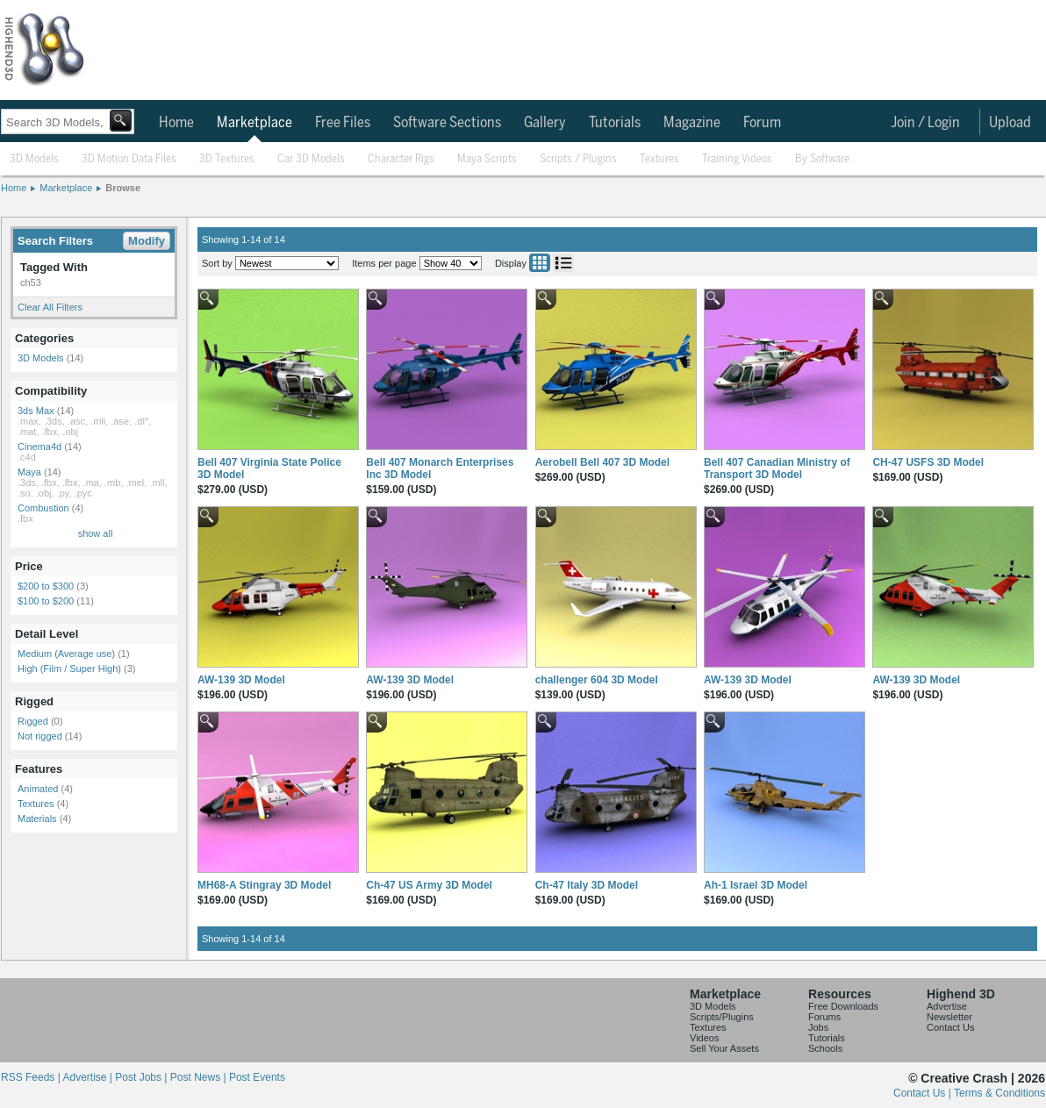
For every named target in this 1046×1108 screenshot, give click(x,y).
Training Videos (737, 159)
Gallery (545, 123)
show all (95, 533)
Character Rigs (401, 159)
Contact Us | (923, 1093)
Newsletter (949, 1016)
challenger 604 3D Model (596, 680)
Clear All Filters (50, 307)
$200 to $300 (46, 586)
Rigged (33, 721)
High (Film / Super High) (69, 668)
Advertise (947, 1006)
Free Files (342, 123)
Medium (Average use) (66, 653)
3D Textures (226, 159)
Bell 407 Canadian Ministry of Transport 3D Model (777, 468)
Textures (659, 159)
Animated (38, 788)
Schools (825, 1048)
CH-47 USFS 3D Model (928, 462)
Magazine (691, 123)
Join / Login (925, 123)
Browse (122, 187)
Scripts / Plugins (578, 159)
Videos (704, 1038)
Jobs (818, 1027)
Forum (762, 123)
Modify (146, 240)
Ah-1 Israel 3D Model (755, 885)
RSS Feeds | (31, 1077)
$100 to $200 (46, 601)
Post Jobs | (142, 1077)
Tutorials (615, 123)
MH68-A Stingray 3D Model (264, 885)
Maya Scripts (487, 159)
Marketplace (254, 123)
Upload (1010, 123)
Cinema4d (39, 446)
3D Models (34, 159)
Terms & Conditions (999, 1093)
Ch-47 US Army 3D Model (429, 885)
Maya (29, 472)
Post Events (257, 1077)
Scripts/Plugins (722, 1016)
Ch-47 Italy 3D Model (586, 885)
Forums (824, 1016)
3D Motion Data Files (129, 159)
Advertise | (88, 1077)
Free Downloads (843, 1006)
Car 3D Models (311, 159)
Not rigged (40, 736)
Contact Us (950, 1027)
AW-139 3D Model (241, 680)
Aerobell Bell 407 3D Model (602, 462)
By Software (822, 159)
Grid (539, 263)
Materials (37, 818)
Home (176, 123)
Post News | (199, 1077)
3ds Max (36, 410)
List (563, 263)
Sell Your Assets (724, 1048)
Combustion (43, 508)
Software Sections (447, 123)
